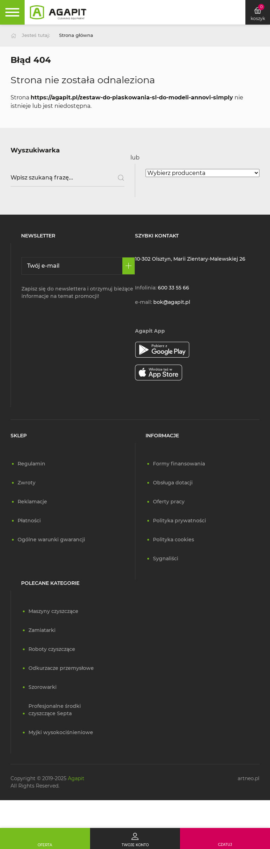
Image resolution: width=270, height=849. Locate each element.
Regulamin (31, 464)
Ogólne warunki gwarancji (51, 539)
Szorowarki (42, 687)
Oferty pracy (169, 501)
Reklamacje (32, 501)
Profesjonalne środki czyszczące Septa (54, 710)
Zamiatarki (42, 630)
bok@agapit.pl (171, 302)
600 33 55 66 (173, 288)
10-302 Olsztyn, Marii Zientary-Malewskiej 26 (190, 259)
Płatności (29, 520)
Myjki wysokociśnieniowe (60, 732)
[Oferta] (45, 838)
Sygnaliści (165, 558)
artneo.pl (248, 778)
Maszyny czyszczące (53, 611)
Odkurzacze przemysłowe (61, 668)
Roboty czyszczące (51, 649)
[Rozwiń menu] (12, 12)
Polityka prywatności (179, 520)
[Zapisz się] (128, 265)
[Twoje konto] (135, 838)
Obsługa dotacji (173, 482)
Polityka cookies (173, 539)
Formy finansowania (179, 464)
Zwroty (27, 482)
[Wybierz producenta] (202, 173)
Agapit (76, 778)
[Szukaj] (118, 178)
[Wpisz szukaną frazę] (67, 178)
